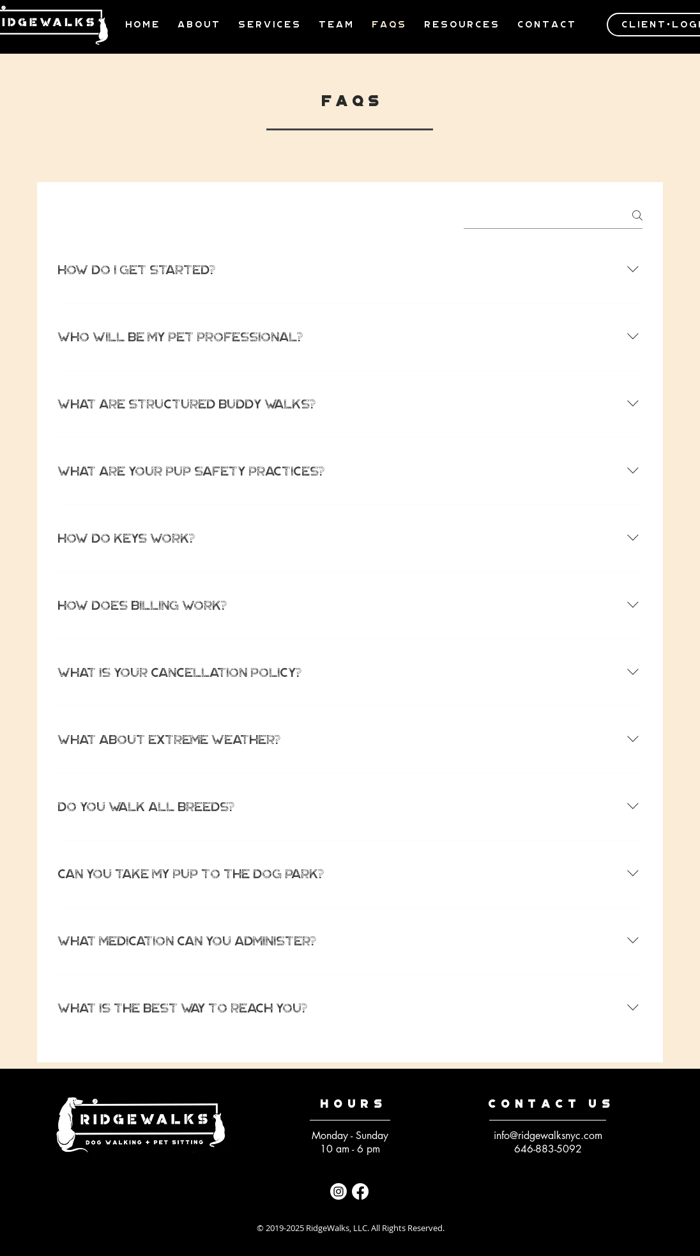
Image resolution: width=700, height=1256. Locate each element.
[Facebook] (360, 1191)
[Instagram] (338, 1191)
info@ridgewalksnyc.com (548, 1135)
